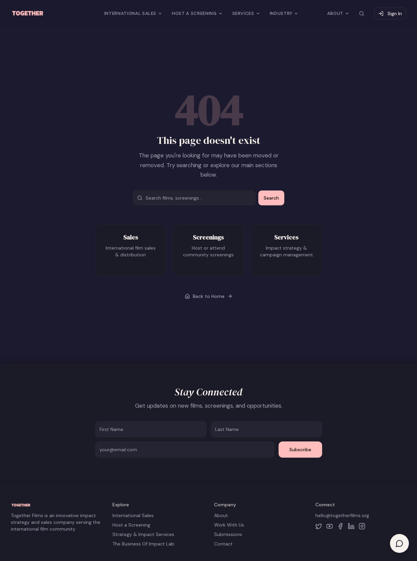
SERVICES (246, 13)
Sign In (390, 13)
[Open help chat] (399, 543)
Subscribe (300, 450)
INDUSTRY (284, 13)
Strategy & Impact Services (143, 534)
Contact (223, 544)
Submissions (228, 534)
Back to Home (209, 296)
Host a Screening (131, 525)
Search (271, 198)
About (221, 515)
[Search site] (361, 13)
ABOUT (338, 13)
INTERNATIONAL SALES (133, 13)
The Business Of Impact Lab (143, 544)
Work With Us (229, 525)
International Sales (133, 515)
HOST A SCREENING (197, 13)
